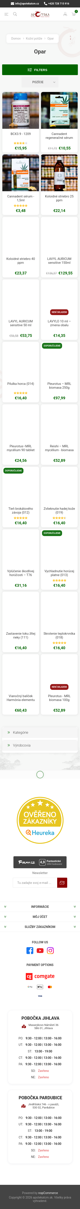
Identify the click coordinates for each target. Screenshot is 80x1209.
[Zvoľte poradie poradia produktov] (40, 82)
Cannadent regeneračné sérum (59, 136)
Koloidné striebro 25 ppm (59, 198)
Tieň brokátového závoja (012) (20, 510)
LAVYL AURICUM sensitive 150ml (59, 261)
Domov (16, 38)
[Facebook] (29, 950)
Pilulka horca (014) (20, 384)
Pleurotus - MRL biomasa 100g (59, 698)
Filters (40, 70)
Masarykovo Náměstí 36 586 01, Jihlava (40, 1026)
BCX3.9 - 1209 (21, 134)
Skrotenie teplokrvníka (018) (59, 635)
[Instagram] (50, 950)
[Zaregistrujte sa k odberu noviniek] (35, 883)
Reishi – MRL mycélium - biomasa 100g (59, 450)
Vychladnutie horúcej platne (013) (59, 573)
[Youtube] (40, 950)
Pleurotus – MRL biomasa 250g (59, 386)
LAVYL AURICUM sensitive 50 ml (21, 323)
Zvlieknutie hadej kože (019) (59, 510)
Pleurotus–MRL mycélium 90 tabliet (21, 448)
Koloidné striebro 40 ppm (20, 261)
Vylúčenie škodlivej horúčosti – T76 (20, 573)
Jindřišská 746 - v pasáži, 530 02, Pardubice (40, 1106)
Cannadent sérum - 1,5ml (20, 198)
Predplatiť (62, 883)
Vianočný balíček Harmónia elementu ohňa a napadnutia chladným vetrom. (21, 702)
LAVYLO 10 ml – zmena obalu (59, 323)
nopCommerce (48, 1193)
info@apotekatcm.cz (25, 3)
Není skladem (59, 312)
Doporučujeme (52, 346)
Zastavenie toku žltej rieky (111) (20, 635)
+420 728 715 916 (56, 3)
